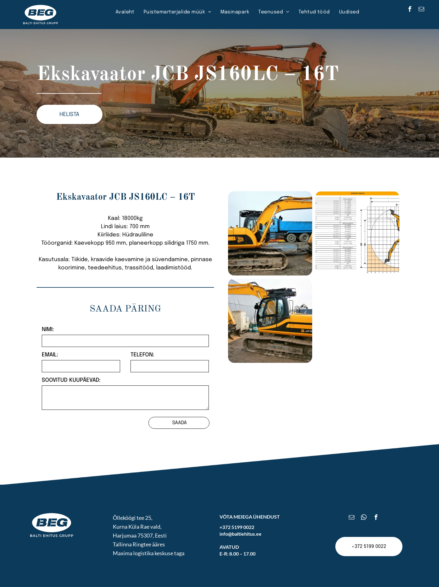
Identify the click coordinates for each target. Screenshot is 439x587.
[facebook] (410, 10)
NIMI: (48, 329)
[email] (421, 10)
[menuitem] (125, 12)
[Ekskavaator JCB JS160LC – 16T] (270, 233)
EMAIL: (50, 355)
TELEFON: (142, 355)
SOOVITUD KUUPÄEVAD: (71, 380)
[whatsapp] (364, 518)
